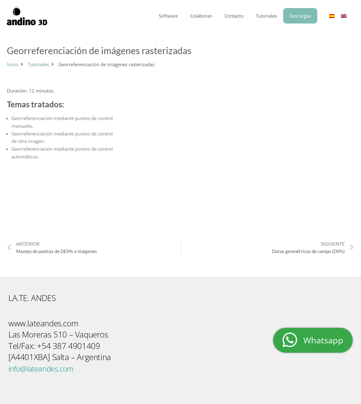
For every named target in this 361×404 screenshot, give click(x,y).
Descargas (300, 16)
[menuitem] (332, 16)
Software (168, 16)
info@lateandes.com (43, 368)
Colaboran (201, 16)
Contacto (234, 16)
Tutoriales (266, 16)
